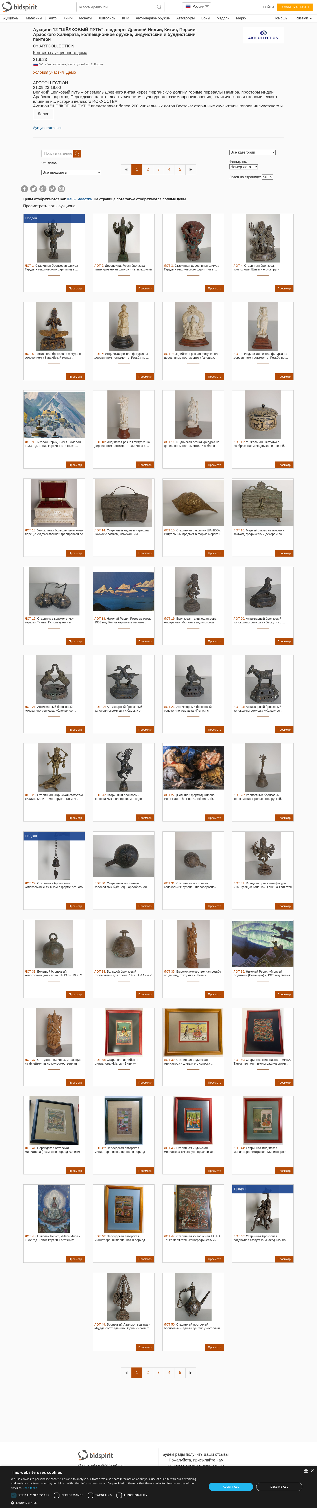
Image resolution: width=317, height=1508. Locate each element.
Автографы (185, 18)
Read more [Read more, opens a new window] (30, 1488)
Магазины (34, 18)
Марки (241, 18)
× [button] (312, 1471)
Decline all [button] (279, 1487)
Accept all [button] (231, 1487)
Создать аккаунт (295, 7)
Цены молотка (79, 199)
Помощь (280, 18)
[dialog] (158, 1487)
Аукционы (11, 18)
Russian (303, 18)
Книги (68, 18)
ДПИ (125, 18)
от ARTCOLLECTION (53, 46)
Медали (223, 18)
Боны (205, 18)
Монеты (85, 18)
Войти (268, 7)
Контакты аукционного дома (60, 52)
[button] (106, 1502)
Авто (53, 18)
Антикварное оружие (153, 18)
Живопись (107, 18)
